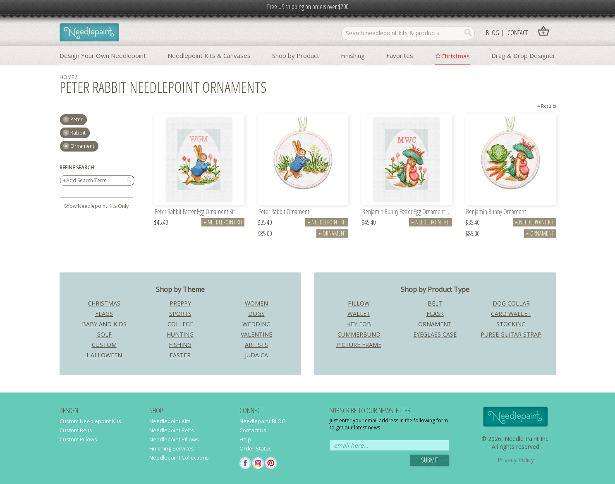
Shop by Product (295, 55)
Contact (517, 32)
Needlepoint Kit (222, 222)
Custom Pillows (78, 439)
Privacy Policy (516, 460)
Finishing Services (171, 448)
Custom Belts (76, 430)
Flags (104, 314)
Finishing (353, 55)
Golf (104, 334)
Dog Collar (511, 303)
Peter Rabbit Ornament (283, 212)
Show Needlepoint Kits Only (96, 205)
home (67, 77)
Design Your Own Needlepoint (103, 55)
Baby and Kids (104, 324)
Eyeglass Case (435, 334)
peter (76, 119)
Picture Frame (358, 345)
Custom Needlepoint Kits (90, 421)
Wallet (358, 314)
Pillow (359, 303)
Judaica (256, 355)
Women (256, 303)
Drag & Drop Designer (523, 55)
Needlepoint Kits (170, 421)
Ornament (82, 145)
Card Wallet (511, 314)
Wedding (256, 324)
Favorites (399, 55)
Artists (256, 345)
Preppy (180, 303)
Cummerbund (358, 334)
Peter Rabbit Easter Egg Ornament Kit (195, 212)
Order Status (255, 448)
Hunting (180, 334)
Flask (435, 314)
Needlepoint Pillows (174, 439)
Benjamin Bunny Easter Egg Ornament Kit (407, 212)
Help (245, 439)
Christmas (455, 56)
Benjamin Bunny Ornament (496, 212)
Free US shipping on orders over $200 (307, 6)
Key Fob (359, 324)
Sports (180, 314)
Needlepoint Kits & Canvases (209, 55)
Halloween (104, 355)
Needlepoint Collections (179, 457)
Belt (435, 303)
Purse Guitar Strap (511, 334)
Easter (180, 355)
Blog (492, 32)
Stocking (511, 324)
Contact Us (252, 430)
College (180, 324)
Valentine (256, 334)
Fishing (180, 345)
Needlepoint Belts (171, 430)
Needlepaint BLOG (262, 421)
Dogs (256, 314)
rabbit (78, 132)
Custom (104, 345)
